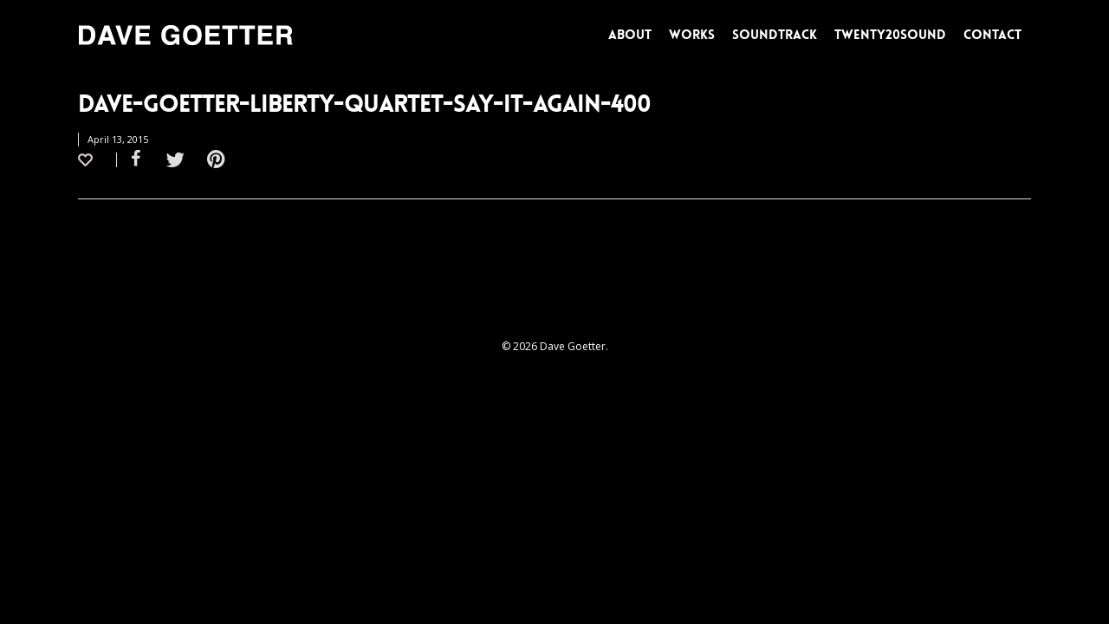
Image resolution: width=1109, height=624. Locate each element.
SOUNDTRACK (774, 34)
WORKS (692, 34)
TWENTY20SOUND (890, 34)
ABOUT (630, 34)
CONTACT (992, 34)
